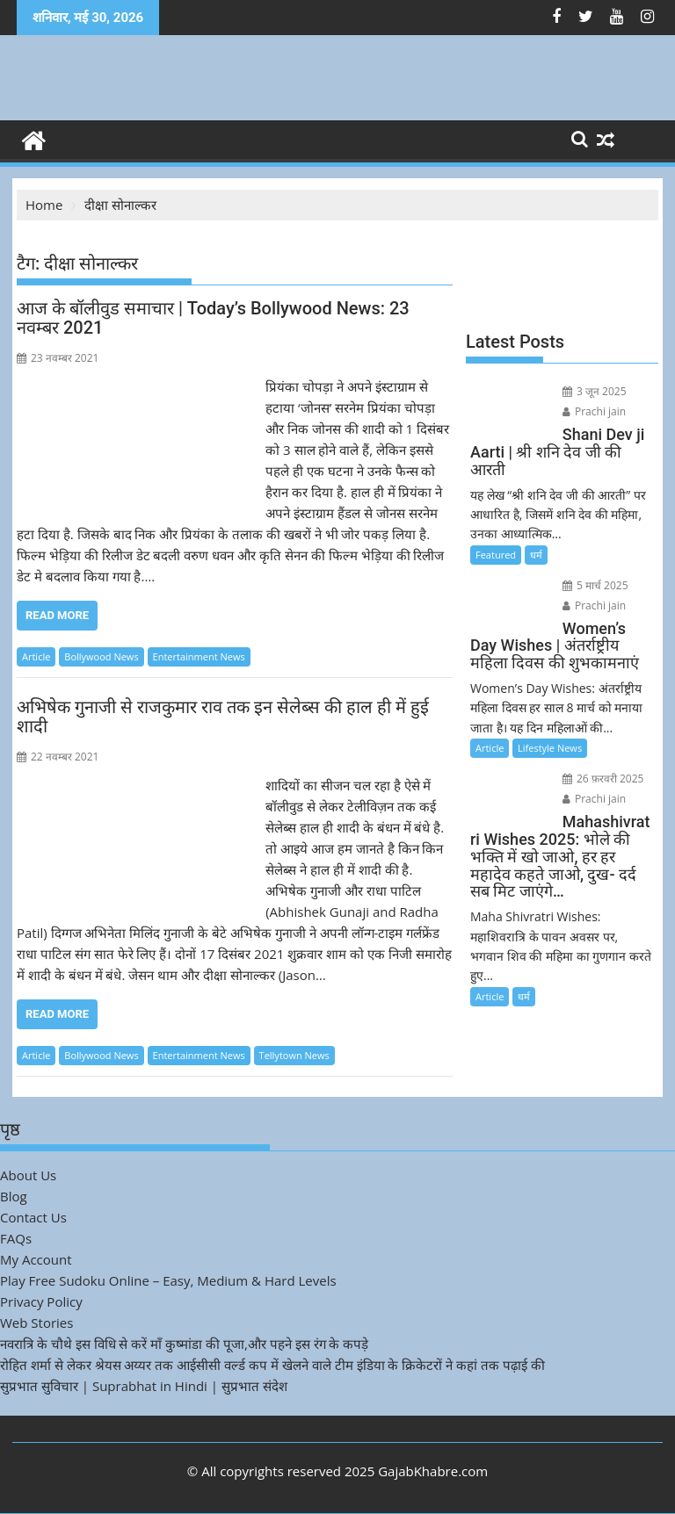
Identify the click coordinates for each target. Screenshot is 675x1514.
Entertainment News (199, 656)
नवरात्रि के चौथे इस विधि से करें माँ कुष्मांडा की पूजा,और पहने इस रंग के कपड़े (184, 1343)
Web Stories (36, 1322)
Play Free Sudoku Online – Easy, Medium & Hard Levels (168, 1280)
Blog (13, 1196)
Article (36, 656)
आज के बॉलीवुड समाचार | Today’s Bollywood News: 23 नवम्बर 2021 (213, 318)
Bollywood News (101, 656)
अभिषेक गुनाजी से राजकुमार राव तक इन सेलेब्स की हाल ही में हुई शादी (223, 716)
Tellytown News (294, 1055)
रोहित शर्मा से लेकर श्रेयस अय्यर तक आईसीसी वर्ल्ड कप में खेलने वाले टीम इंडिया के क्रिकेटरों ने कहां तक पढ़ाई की (272, 1364)
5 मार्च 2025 (595, 585)
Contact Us (33, 1217)
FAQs (16, 1238)
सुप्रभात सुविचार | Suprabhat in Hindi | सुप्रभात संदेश (143, 1386)
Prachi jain (594, 411)
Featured (495, 554)
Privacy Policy (41, 1301)
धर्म (536, 554)
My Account (36, 1259)
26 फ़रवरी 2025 (603, 778)
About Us (28, 1175)
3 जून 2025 (594, 391)
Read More (57, 615)
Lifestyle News (550, 747)
